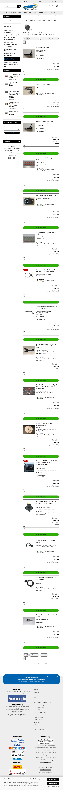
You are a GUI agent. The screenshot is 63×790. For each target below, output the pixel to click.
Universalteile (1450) (10, 12)
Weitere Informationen (53, 786)
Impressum (37, 692)
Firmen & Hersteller (39, 717)
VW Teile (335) (32, 12)
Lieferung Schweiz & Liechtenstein (42, 707)
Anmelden (12, 132)
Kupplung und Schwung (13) (11, 35)
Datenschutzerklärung (33, 785)
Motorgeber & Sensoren (10, 44)
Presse (35, 724)
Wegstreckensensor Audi (42, 47)
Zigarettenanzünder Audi (43, 84)
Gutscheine (37, 722)
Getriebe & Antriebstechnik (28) (11, 50)
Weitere (53, 12)
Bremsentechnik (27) (9, 39)
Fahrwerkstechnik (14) (9, 42)
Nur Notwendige (53, 783)
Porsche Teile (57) (43, 12)
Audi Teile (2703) (22, 12)
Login (39, 1)
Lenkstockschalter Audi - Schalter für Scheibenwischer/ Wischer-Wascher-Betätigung (46, 345)
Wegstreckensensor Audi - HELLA (45, 121)
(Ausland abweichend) (51, 57)
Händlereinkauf (38, 719)
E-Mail (28, 677)
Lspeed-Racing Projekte (40, 727)
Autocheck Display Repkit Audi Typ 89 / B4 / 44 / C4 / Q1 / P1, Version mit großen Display (46, 386)
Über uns (36, 714)
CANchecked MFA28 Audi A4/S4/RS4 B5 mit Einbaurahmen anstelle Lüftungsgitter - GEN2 (46, 462)
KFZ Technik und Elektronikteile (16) (9, 58)
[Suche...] (19, 6)
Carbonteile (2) (8, 32)
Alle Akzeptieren (53, 779)
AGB (35, 697)
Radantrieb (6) (8, 47)
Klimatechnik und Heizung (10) (11, 65)
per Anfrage (55, 676)
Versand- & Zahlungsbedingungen (42, 705)
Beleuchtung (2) (8, 55)
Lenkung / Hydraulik (9, 53)
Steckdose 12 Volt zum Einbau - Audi (46, 195)
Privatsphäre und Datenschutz (41, 700)
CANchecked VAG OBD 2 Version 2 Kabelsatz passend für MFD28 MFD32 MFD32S (46, 540)
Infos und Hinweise (38, 710)
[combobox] (34, 38)
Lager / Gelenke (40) (9, 37)
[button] (24, 38)
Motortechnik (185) (9, 30)
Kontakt (36, 695)
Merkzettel (53, 1)
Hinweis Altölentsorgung (40, 712)
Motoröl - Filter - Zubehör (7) (11, 62)
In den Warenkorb (41, 79)
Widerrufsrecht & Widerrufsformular (42, 702)
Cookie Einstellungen (39, 729)
